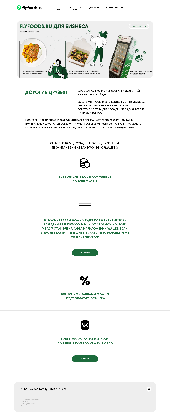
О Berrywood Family (34, 389)
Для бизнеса (58, 389)
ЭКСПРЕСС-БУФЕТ (75, 9)
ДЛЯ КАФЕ (94, 8)
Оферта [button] (24, 406)
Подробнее (85, 252)
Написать (85, 358)
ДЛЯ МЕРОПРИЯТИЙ (114, 8)
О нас (59, 9)
